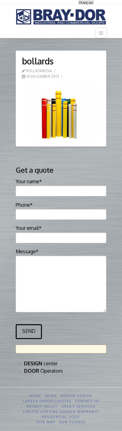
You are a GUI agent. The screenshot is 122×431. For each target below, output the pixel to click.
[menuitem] (86, 2)
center (41, 363)
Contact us (87, 401)
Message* (61, 255)
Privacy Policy (42, 406)
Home (35, 396)
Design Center (76, 396)
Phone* (61, 210)
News (51, 396)
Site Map (46, 422)
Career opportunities (47, 401)
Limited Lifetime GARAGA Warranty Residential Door (61, 414)
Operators (43, 371)
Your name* (61, 186)
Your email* (61, 233)
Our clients (72, 422)
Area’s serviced (79, 406)
